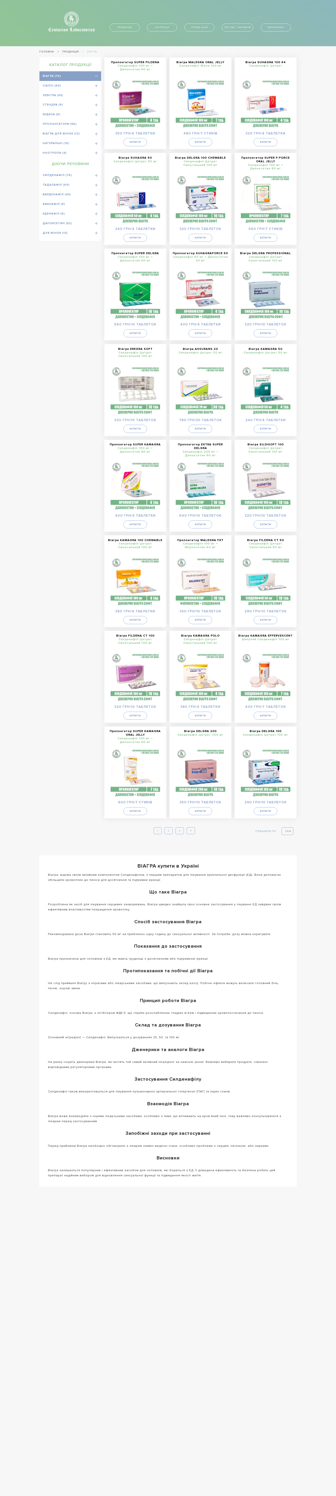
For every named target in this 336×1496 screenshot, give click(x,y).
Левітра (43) (53, 95)
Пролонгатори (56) (59, 124)
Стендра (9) (53, 104)
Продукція (124, 27)
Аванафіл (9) (54, 204)
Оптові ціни (199, 27)
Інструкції (162, 27)
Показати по (265, 829)
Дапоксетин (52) (57, 223)
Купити (135, 141)
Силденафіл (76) (57, 175)
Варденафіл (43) (57, 194)
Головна (46, 51)
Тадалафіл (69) (56, 184)
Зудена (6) (51, 114)
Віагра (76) (52, 76)
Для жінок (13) (55, 233)
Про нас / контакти (237, 27)
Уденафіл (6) (54, 213)
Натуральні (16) (56, 143)
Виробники (276, 27)
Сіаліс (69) (52, 85)
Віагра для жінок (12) (61, 133)
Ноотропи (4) (55, 153)
